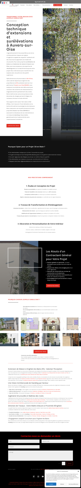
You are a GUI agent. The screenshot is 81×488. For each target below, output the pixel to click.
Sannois (37, 412)
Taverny (43, 414)
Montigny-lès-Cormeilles (46, 416)
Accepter (51, 484)
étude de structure (42, 378)
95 (17, 83)
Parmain (38, 416)
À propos (22, 5)
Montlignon (40, 391)
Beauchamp (38, 414)
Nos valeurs (29, 5)
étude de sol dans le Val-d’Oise (28, 378)
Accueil (17, 5)
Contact (66, 5)
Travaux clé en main (23, 482)
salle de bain (20, 484)
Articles (71, 5)
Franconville (48, 393)
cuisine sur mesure (12, 484)
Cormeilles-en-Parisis (39, 393)
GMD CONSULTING (44, 469)
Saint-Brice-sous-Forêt (45, 412)
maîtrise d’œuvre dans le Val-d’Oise (56, 408)
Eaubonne (35, 391)
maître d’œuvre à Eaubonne (29, 412)
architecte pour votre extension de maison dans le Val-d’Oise (34, 374)
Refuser (62, 484)
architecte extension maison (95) (30, 380)
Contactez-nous (13, 125)
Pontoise (33, 393)
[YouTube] (42, 476)
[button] (78, 471)
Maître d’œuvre (36, 482)
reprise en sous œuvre (34, 485)
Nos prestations (46, 5)
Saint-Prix (45, 391)
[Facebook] (33, 476)
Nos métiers (36, 5)
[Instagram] (38, 476)
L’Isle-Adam (57, 389)
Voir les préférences (73, 484)
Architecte (30, 482)
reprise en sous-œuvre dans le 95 (36, 401)
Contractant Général (13, 482)
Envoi (69, 463)
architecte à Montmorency (48, 389)
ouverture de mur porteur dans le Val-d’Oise (35, 399)
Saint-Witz (55, 416)
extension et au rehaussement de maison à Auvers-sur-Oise (55, 372)
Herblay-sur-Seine (51, 414)
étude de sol (42, 485)
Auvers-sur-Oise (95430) (22, 85)
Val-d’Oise (30, 78)
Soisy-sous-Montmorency (54, 391)
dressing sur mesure (27, 484)
